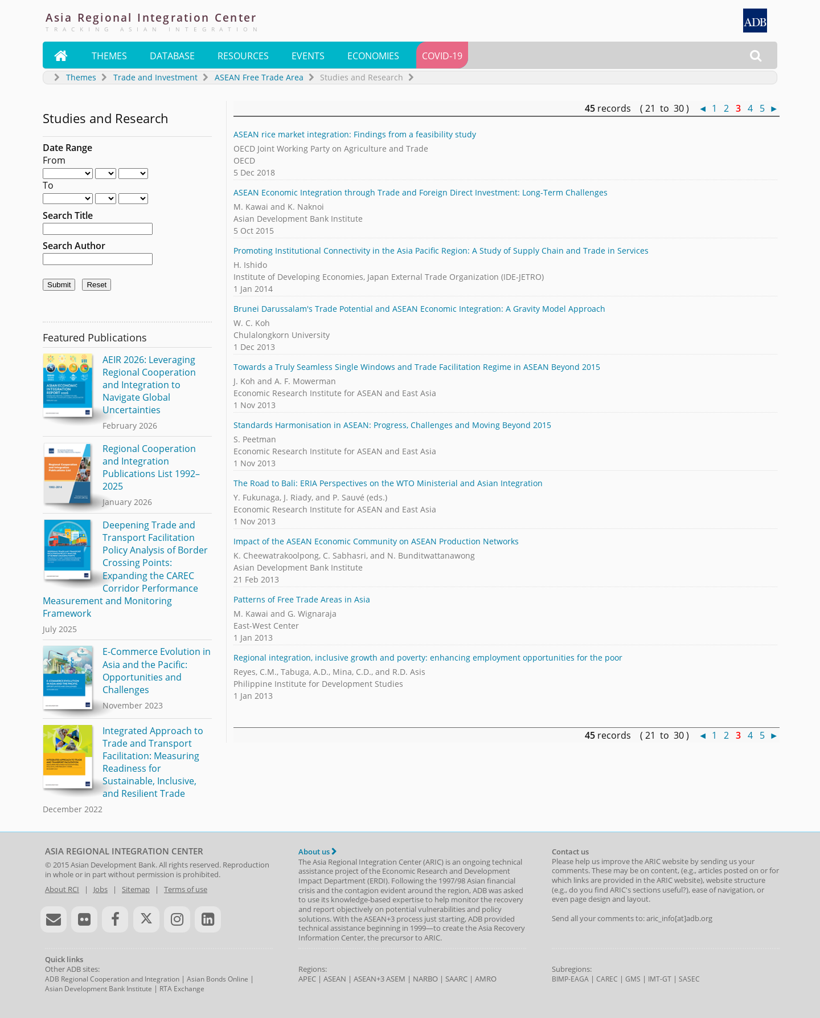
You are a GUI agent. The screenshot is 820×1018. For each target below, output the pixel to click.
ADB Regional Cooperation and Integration (112, 979)
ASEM (395, 979)
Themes (109, 56)
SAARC (456, 979)
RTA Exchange (181, 988)
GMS (633, 979)
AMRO (486, 979)
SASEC (689, 979)
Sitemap (136, 889)
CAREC (607, 979)
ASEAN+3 (369, 979)
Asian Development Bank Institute (98, 988)
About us (317, 851)
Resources (243, 56)
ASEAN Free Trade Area (259, 77)
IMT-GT (659, 979)
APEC (307, 979)
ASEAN (334, 979)
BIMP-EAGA (570, 979)
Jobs (100, 889)
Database (172, 56)
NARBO (425, 979)
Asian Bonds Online (217, 979)
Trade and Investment (155, 77)
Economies (373, 56)
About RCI (62, 889)
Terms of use (185, 889)
